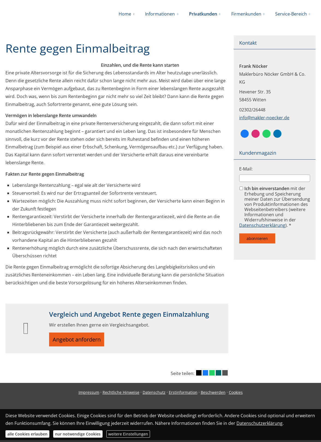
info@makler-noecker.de (264, 118)
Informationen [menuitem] (160, 14)
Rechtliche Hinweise (121, 394)
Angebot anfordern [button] (79, 340)
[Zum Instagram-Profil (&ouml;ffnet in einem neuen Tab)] (255, 134)
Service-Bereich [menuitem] (291, 14)
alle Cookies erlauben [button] (27, 434)
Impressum (89, 394)
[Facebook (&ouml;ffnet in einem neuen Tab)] (245, 134)
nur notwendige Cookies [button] (78, 434)
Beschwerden (213, 394)
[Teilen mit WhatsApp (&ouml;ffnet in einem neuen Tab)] (212, 375)
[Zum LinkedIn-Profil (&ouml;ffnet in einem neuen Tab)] (277, 134)
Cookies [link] (236, 394)
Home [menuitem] (125, 14)
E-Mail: (246, 169)
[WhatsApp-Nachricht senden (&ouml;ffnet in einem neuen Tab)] (266, 134)
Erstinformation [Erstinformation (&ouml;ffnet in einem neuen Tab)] (183, 394)
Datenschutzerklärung (262, 225)
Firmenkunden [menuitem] (246, 14)
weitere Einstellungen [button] (128, 434)
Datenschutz (154, 394)
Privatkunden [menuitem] (203, 14)
